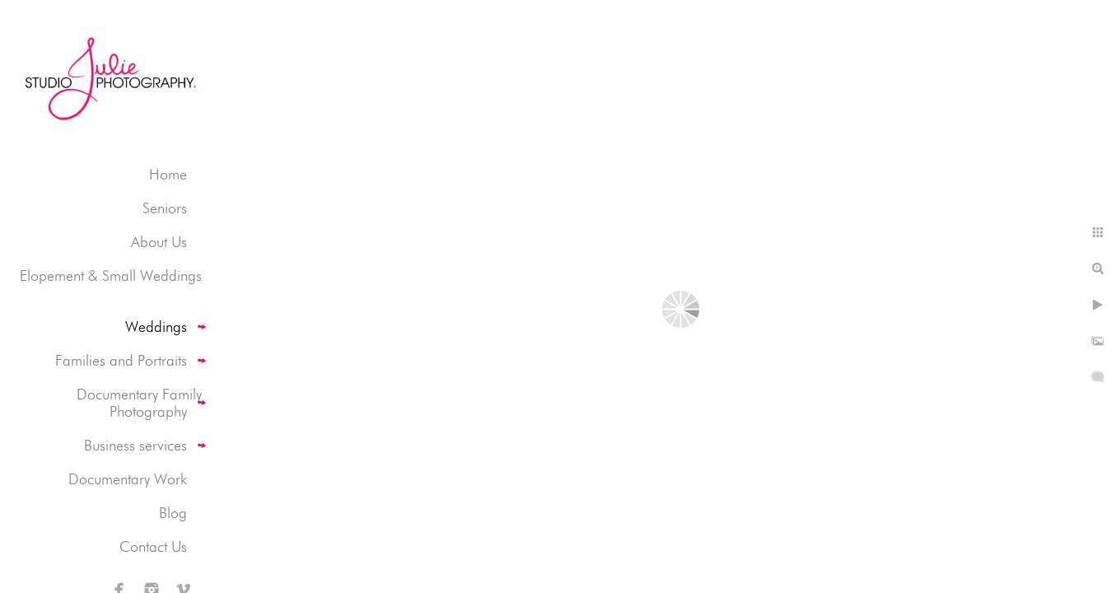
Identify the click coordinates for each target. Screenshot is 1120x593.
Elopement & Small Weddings (111, 275)
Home (168, 174)
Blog (173, 512)
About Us (159, 241)
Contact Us (153, 546)
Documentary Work (127, 479)
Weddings (156, 326)
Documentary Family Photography (139, 402)
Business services (135, 445)
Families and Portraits (121, 360)
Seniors (164, 208)
